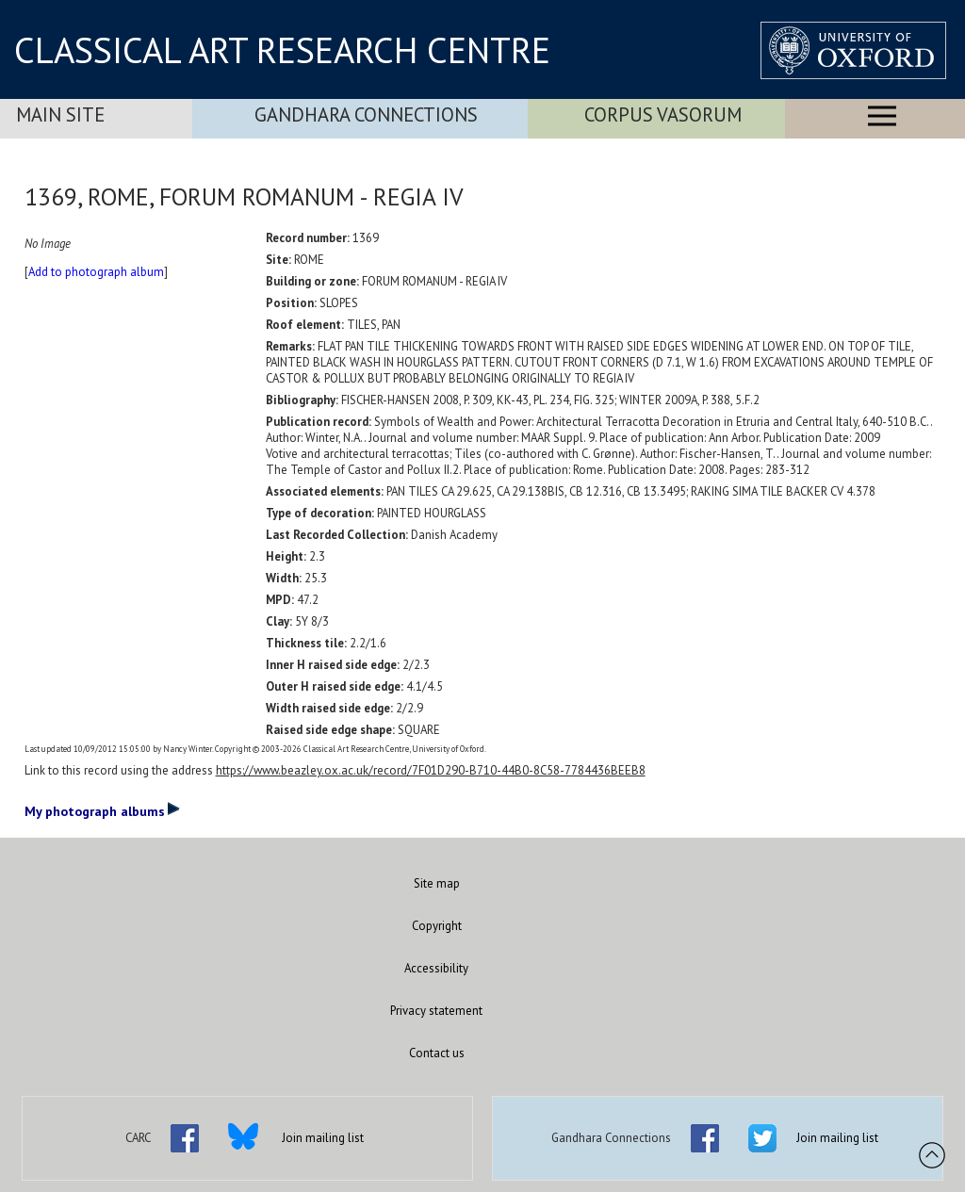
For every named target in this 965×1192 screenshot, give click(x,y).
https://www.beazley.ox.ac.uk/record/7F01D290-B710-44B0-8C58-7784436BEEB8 (431, 770)
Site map (437, 883)
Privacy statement (436, 1011)
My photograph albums (102, 810)
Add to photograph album (96, 272)
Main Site (60, 114)
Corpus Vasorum (663, 114)
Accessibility (436, 968)
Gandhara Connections (366, 114)
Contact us (437, 1053)
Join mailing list (323, 1138)
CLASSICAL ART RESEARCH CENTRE (282, 49)
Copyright (437, 926)
